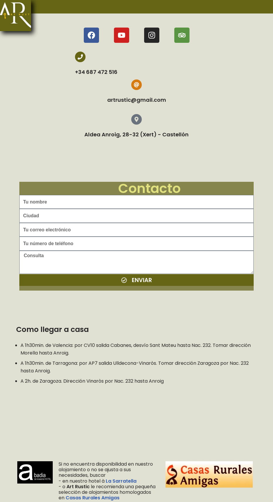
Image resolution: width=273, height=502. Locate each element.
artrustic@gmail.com (136, 100)
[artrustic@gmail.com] (136, 84)
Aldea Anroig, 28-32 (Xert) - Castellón (136, 134)
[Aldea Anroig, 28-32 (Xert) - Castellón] (136, 119)
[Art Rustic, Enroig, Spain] (136, 424)
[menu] (26, 15)
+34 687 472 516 (96, 72)
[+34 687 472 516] (80, 57)
